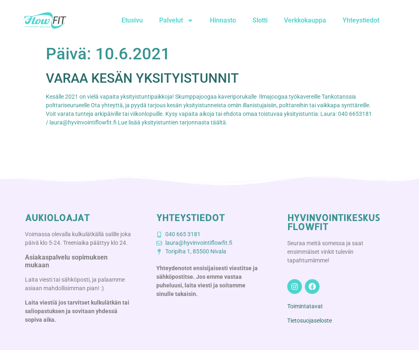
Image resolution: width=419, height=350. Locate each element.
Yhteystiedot (360, 20)
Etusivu (132, 20)
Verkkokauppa (305, 20)
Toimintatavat (305, 306)
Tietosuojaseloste (309, 320)
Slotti (260, 20)
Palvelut (176, 20)
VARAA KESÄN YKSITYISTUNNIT (142, 78)
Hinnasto (223, 20)
